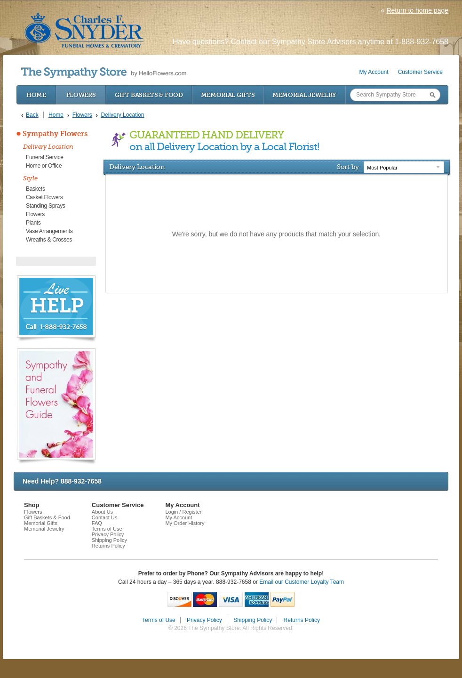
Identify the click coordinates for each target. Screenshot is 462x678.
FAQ (97, 523)
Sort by (348, 166)
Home (36, 94)
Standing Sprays (45, 205)
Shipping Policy (109, 540)
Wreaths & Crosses (49, 239)
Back (32, 115)
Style (30, 178)
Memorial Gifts (228, 94)
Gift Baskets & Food (149, 94)
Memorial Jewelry (304, 94)
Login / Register (183, 512)
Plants (33, 222)
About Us (102, 512)
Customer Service (420, 72)
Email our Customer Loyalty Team (301, 582)
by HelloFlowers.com (103, 72)
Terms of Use (107, 529)
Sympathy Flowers (55, 133)
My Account (374, 72)
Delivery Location (48, 146)
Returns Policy (108, 546)
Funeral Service (45, 157)
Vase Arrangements (49, 231)
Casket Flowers (44, 197)
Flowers (81, 94)
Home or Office (44, 165)
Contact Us (104, 517)
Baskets (35, 189)
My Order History (184, 523)
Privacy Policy (108, 534)
